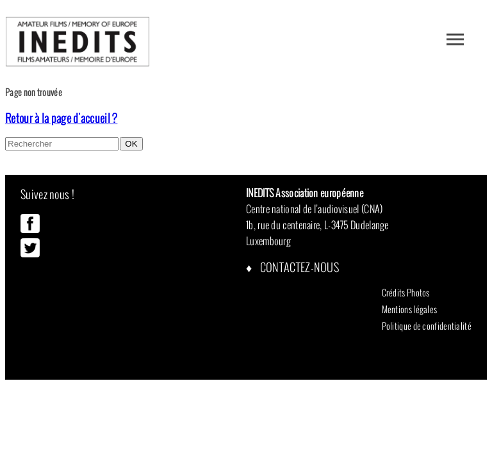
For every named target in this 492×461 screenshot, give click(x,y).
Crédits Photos (406, 292)
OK (131, 144)
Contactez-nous (299, 267)
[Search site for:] (62, 143)
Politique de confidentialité (427, 325)
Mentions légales (410, 309)
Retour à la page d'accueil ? (61, 118)
